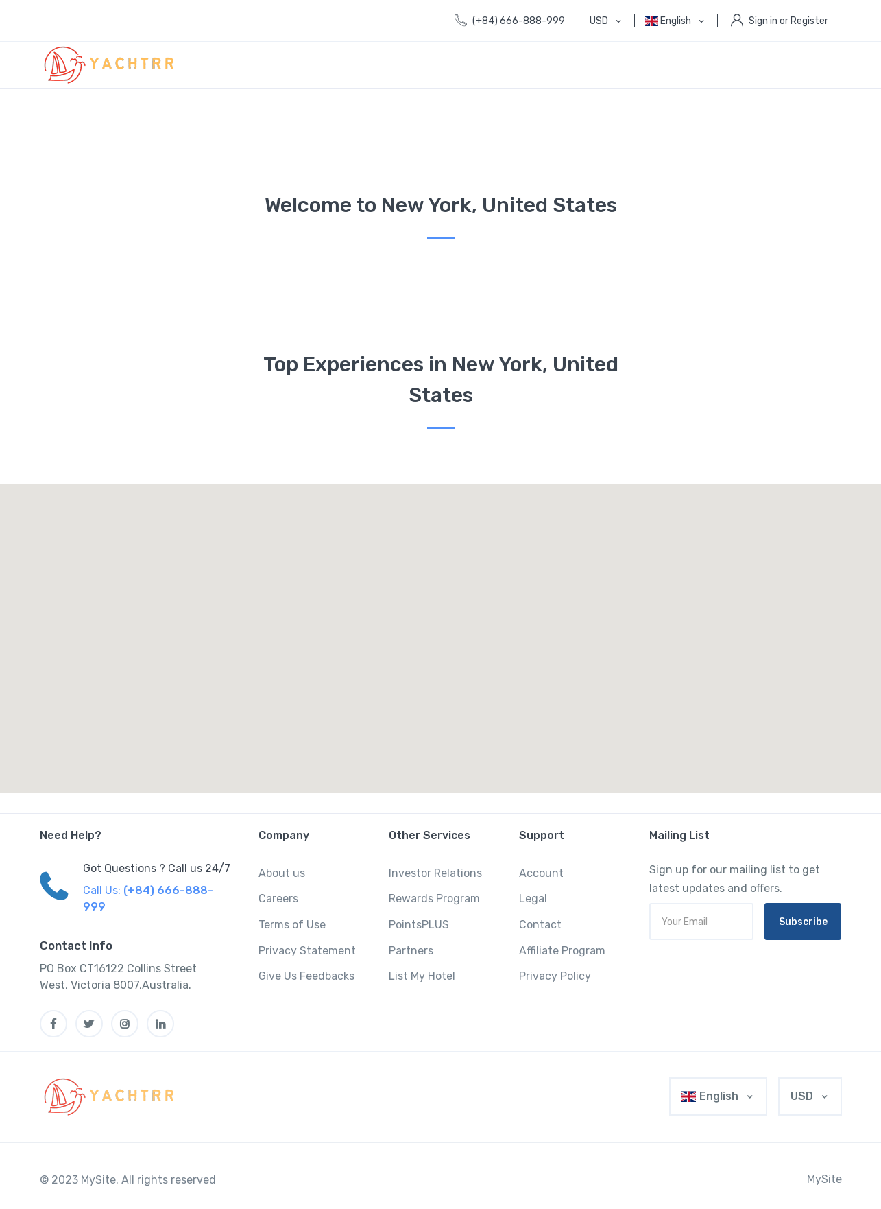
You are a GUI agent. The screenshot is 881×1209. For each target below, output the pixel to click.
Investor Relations (435, 873)
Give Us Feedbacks (306, 976)
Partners (411, 950)
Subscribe (803, 922)
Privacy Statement (307, 950)
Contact (540, 924)
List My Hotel (422, 976)
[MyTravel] (111, 1097)
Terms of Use (292, 924)
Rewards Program (434, 898)
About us (281, 873)
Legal (533, 898)
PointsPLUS (419, 924)
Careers (278, 898)
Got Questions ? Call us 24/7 (156, 868)
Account (541, 873)
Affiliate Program (562, 950)
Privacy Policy (555, 976)
